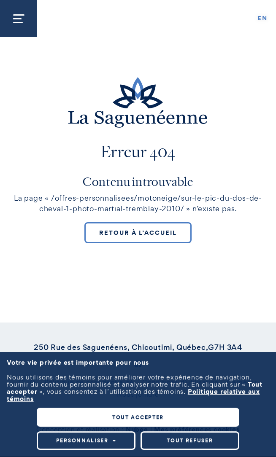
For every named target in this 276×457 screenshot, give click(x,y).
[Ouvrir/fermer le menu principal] (18, 18)
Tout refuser (190, 431)
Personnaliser (86, 431)
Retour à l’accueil (137, 232)
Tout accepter (138, 408)
